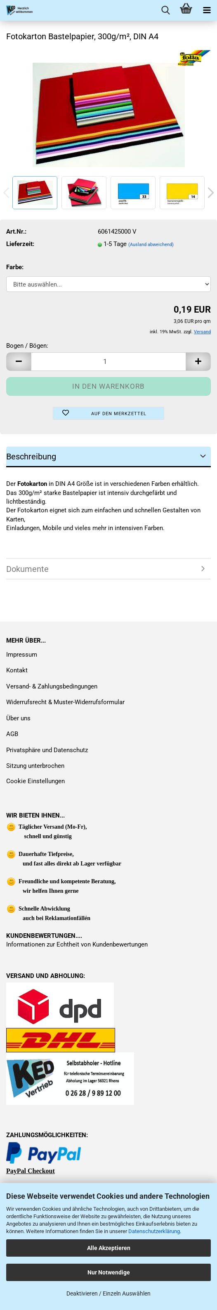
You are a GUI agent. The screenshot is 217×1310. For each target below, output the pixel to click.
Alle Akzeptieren (108, 1248)
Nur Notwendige (108, 1272)
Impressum (21, 654)
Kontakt (17, 670)
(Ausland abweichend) (151, 244)
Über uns (18, 718)
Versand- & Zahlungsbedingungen (51, 686)
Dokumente (27, 569)
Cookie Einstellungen (35, 781)
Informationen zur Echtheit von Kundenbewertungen (77, 944)
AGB (12, 734)
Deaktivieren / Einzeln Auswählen (108, 1293)
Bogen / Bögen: (27, 345)
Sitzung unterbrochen (35, 766)
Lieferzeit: (20, 244)
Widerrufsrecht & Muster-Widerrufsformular (65, 702)
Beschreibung (31, 456)
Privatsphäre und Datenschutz (47, 750)
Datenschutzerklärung (154, 1231)
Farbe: (15, 267)
